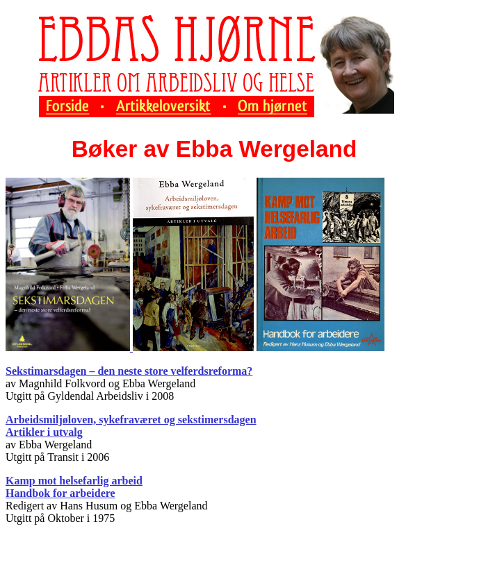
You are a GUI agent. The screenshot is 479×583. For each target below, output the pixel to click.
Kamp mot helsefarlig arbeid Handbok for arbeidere (74, 487)
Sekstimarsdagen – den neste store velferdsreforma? (129, 371)
